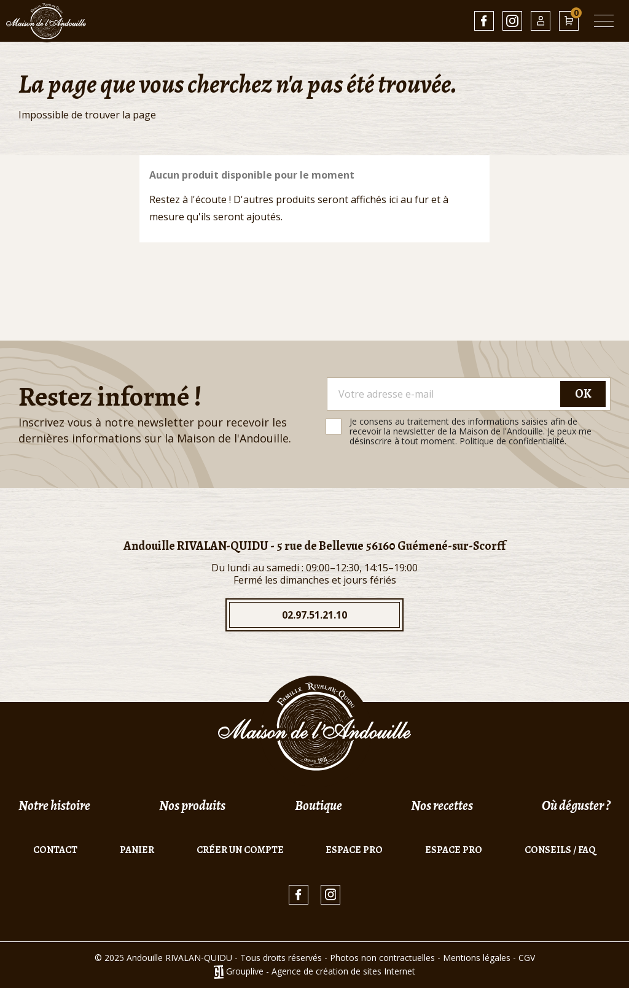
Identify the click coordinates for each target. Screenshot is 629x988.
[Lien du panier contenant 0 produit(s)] (569, 21)
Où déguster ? (576, 806)
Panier (137, 850)
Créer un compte (240, 850)
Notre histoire (54, 806)
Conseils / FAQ (560, 850)
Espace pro (354, 850)
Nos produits (192, 806)
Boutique (318, 806)
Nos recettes (442, 806)
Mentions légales (476, 957)
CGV (526, 957)
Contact (55, 850)
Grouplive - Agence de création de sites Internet (320, 971)
